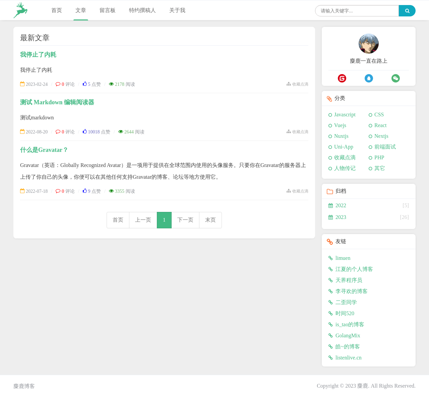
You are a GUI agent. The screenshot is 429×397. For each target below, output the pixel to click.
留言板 (108, 10)
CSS (379, 114)
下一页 (185, 220)
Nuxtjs (341, 136)
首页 (56, 10)
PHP (379, 157)
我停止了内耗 (38, 54)
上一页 (143, 220)
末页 (210, 220)
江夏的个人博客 (350, 269)
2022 (337, 205)
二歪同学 (342, 302)
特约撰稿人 (142, 10)
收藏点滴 (345, 157)
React (380, 125)
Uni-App (343, 147)
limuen (339, 258)
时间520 (341, 313)
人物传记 (345, 168)
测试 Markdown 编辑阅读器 (57, 102)
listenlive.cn (345, 357)
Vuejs (340, 125)
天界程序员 (345, 280)
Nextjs (381, 136)
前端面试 (385, 147)
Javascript (345, 114)
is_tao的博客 (346, 324)
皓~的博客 (344, 346)
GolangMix (344, 335)
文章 (80, 10)
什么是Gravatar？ (44, 150)
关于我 (177, 10)
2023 (337, 217)
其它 (379, 168)
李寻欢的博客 (348, 291)
